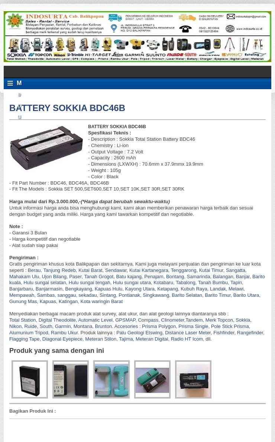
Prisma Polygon (159, 326)
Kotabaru (163, 282)
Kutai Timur (211, 270)
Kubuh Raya (194, 289)
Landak (218, 289)
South (46, 326)
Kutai (134, 270)
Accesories (126, 326)
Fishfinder (223, 332)
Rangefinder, (251, 332)
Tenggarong (184, 270)
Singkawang (156, 295)
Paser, (76, 276)
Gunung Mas (23, 301)
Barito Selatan (187, 295)
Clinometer (172, 320)
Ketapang (167, 289)
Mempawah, (22, 295)
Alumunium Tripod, (29, 332)
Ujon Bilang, (55, 276)
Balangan (223, 276)
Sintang (108, 295)
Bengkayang (78, 289)
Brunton (103, 326)
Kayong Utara (140, 289)
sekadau (88, 295)
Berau (34, 270)
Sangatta (235, 270)
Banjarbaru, (21, 289)
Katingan (68, 301)
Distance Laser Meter (188, 332)
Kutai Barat (90, 270)
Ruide (30, 326)
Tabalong (185, 282)
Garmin (63, 326)
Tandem (194, 320)
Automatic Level (95, 320)
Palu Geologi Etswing (139, 332)
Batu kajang (129, 276)
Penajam (153, 276)
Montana (83, 326)
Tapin (236, 282)
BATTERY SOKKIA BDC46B (67, 108)
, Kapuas (46, 301)
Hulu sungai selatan (44, 282)
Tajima (126, 339)
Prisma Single (193, 326)
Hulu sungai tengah (89, 282)
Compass (148, 320)
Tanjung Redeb (59, 270)
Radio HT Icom (187, 339)
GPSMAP (125, 320)
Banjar (243, 276)
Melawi (236, 289)
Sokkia (243, 320)
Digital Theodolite (57, 320)
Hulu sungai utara (132, 282)
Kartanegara (155, 270)
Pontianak (129, 295)
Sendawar (116, 270)
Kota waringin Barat (102, 301)
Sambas (46, 295)
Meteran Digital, (152, 339)
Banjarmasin (49, 289)
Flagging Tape (24, 339)
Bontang (175, 276)
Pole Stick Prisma (229, 326)
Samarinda (198, 276)
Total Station (22, 320)
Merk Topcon (219, 320)
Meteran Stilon (100, 339)
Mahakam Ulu (24, 276)
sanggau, (67, 295)
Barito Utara (246, 295)
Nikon (15, 326)
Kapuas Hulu (108, 289)
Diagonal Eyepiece (62, 339)
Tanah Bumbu (213, 282)
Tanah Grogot (98, 276)
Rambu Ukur (64, 332)
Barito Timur (217, 295)
